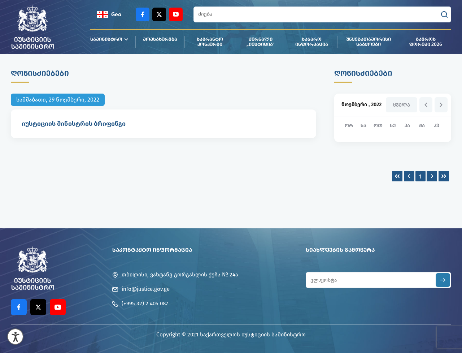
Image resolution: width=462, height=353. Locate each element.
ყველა (401, 105)
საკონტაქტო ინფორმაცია (152, 249)
